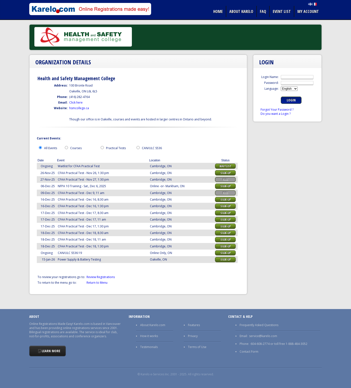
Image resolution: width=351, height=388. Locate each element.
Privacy (193, 336)
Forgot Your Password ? (277, 109)
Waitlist (225, 166)
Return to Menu (97, 283)
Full (225, 179)
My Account (308, 11)
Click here (76, 102)
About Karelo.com (152, 325)
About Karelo (241, 11)
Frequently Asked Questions (259, 325)
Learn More (51, 351)
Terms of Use (197, 347)
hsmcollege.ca (79, 108)
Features (194, 325)
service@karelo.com (263, 336)
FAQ (263, 11)
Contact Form (249, 351)
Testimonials (149, 347)
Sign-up (225, 173)
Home (218, 11)
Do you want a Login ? (276, 114)
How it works (149, 336)
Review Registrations (101, 277)
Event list (282, 11)
